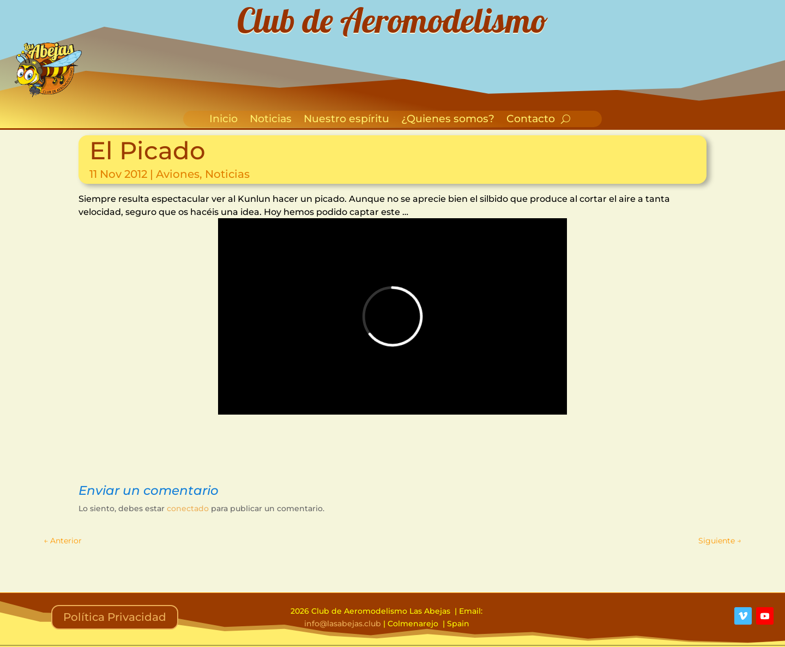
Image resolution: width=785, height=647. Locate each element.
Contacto (530, 120)
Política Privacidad (114, 617)
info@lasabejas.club (342, 623)
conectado (188, 508)
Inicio (223, 120)
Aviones (178, 174)
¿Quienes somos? (447, 120)
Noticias (271, 120)
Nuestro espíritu (346, 120)
